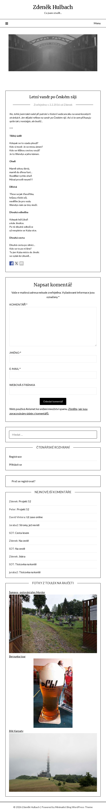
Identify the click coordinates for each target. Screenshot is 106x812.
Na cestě (24, 540)
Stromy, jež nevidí (29, 525)
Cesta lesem (22, 532)
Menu (97, 23)
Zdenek (68, 104)
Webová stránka (22, 384)
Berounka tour (53, 692)
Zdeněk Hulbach (53, 7)
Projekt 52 (25, 501)
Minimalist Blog (63, 807)
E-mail (15, 368)
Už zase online (34, 517)
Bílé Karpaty (53, 761)
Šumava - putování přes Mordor (53, 622)
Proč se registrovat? (24, 481)
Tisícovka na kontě (26, 564)
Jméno (15, 352)
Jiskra (22, 556)
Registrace (15, 456)
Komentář (18, 304)
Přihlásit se (15, 464)
